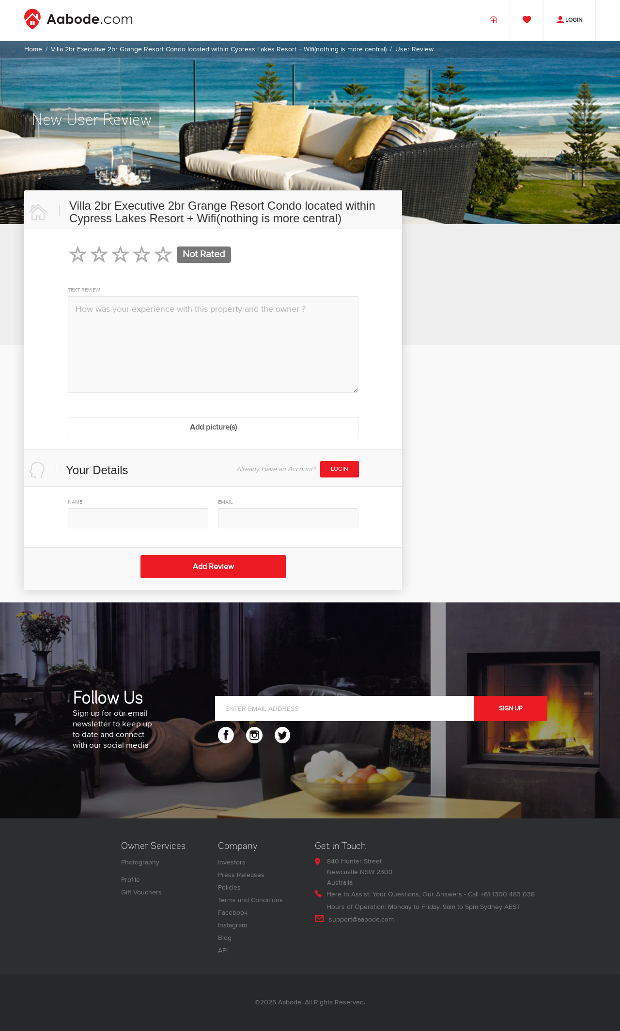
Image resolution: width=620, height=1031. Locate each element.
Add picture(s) (213, 427)
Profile (130, 880)
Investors (232, 862)
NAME (75, 502)
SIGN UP (511, 708)
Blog (225, 938)
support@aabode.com (361, 919)
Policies (229, 887)
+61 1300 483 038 (507, 894)
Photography (140, 862)
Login (339, 469)
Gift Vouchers (141, 892)
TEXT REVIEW (84, 290)
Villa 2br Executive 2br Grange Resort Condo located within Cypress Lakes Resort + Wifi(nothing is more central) (219, 49)
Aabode (289, 1002)
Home (33, 49)
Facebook (233, 912)
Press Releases (241, 875)
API (223, 950)
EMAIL (225, 502)
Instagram (232, 925)
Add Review (213, 566)
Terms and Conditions (250, 900)
